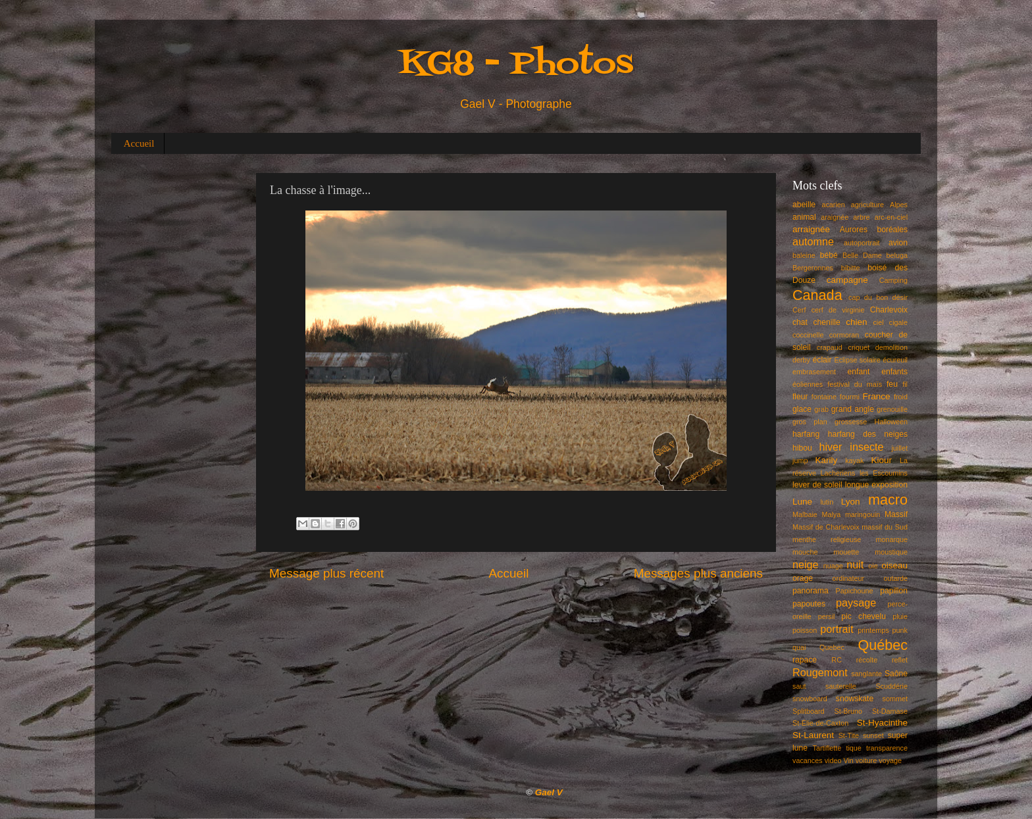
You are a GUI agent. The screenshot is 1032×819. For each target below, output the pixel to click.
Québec (883, 645)
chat (800, 322)
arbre (861, 217)
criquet (858, 347)
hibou (802, 448)
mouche (804, 552)
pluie (900, 616)
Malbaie (804, 514)
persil (826, 616)
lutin (826, 502)
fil (905, 384)
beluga (897, 255)
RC (836, 660)
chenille (826, 322)
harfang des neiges (868, 434)
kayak (854, 460)
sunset (873, 735)
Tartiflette (826, 748)
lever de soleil (817, 484)
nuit (855, 564)
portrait (836, 629)
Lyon (850, 502)
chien (856, 322)
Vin (848, 760)
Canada (817, 295)
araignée (834, 217)
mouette (846, 552)
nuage (833, 566)
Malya (830, 514)
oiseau (894, 565)
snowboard (809, 699)
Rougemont (820, 672)
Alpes (899, 205)
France (876, 396)
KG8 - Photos (516, 65)
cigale (898, 322)
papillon (894, 590)
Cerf (799, 310)
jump (800, 460)
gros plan (809, 422)
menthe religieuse (826, 539)
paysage (856, 602)
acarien (832, 205)
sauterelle (840, 686)
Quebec (831, 647)
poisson (804, 630)
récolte (866, 660)
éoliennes (807, 384)
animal (804, 217)
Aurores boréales (874, 229)
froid (901, 397)
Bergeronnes (812, 268)
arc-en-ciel (891, 217)
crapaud (829, 347)
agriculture (867, 205)
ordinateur (849, 578)
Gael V (549, 792)
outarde (895, 578)
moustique (891, 552)
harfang (805, 434)
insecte (866, 447)
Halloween (891, 422)
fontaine (824, 397)
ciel (878, 322)
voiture (866, 760)
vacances (807, 760)
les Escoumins (884, 473)
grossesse (851, 422)
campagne (847, 280)
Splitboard (808, 711)
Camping (893, 280)
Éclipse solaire (858, 360)
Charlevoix (889, 309)
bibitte (850, 268)
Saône (896, 673)
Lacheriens (838, 473)
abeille (803, 204)
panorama (810, 590)
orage (802, 578)
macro (888, 499)
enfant (859, 371)
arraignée (811, 229)
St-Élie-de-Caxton (820, 723)
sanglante (866, 674)
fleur (800, 396)
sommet (895, 699)
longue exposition (876, 484)
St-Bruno (849, 711)
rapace (804, 659)
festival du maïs (854, 384)
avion (898, 242)
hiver (830, 447)
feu (892, 384)
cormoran (844, 335)
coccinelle (807, 335)
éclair (822, 359)
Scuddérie (891, 686)
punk (900, 630)
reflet (900, 660)
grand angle (852, 409)
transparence (887, 748)
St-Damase (890, 711)
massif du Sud (885, 527)
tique (853, 748)
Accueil (139, 143)
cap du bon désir (878, 297)
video (833, 760)
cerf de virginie (838, 310)
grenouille (892, 409)
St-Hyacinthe (882, 723)
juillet (899, 448)
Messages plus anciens (698, 573)
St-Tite (848, 735)
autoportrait (862, 243)
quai (799, 647)
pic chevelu (863, 616)
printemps (873, 630)
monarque (891, 539)
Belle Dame (862, 255)
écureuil (895, 360)
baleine (803, 255)
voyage (890, 760)
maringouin (862, 514)
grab (821, 409)
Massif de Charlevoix (826, 527)
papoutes (808, 603)
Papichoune (854, 591)
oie (872, 566)
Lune (802, 502)
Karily (826, 460)
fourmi (850, 397)
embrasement (814, 372)
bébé (829, 255)
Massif (896, 514)
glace (802, 409)
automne (813, 241)
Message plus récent (326, 573)
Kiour (881, 460)
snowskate (854, 698)
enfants (894, 371)
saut (799, 686)
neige (805, 564)
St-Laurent (813, 735)
